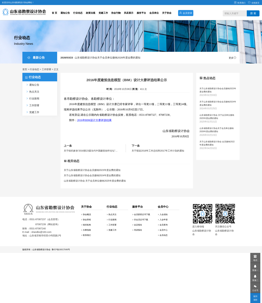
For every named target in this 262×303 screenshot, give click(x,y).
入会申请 (163, 219)
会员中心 (163, 230)
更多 (232, 57)
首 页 (54, 13)
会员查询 (163, 225)
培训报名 (137, 230)
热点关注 (111, 214)
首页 (24, 69)
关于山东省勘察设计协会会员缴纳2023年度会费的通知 (92, 170)
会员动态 (163, 235)
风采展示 (128, 13)
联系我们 (239, 3)
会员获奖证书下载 (141, 214)
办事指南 (86, 230)
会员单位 (154, 13)
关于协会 (166, 13)
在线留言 (253, 3)
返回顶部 (255, 298)
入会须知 (163, 214)
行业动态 (78, 13)
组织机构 (86, 225)
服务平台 (141, 13)
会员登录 (185, 13)
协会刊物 (116, 13)
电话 (255, 257)
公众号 (255, 287)
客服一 (255, 267)
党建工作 (103, 13)
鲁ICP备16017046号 (61, 249)
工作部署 (46, 69)
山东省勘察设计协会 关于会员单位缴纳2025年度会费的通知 (95, 180)
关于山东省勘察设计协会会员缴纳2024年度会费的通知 (92, 175)
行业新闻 (111, 219)
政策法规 (90, 13)
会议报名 (137, 225)
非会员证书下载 (140, 219)
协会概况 (86, 214)
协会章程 (86, 219)
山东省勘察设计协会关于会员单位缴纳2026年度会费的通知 (100, 57)
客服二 (255, 277)
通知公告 (65, 13)
